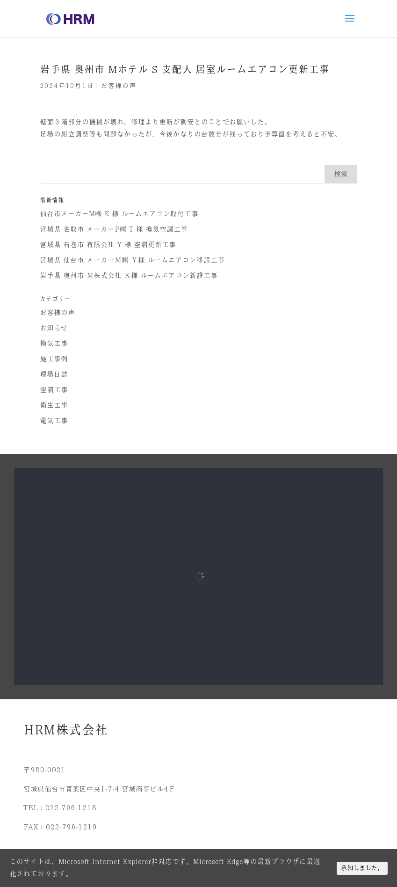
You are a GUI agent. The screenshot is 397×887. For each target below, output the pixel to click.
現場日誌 (54, 374)
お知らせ (54, 328)
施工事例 (54, 359)
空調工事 (54, 390)
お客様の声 (118, 85)
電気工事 (54, 421)
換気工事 (54, 343)
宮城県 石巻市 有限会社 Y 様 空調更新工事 (108, 245)
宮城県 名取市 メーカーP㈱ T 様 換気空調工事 (114, 229)
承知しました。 (362, 868)
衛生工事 (54, 405)
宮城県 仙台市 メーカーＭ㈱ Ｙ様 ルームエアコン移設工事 (132, 260)
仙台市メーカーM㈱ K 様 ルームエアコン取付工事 (119, 214)
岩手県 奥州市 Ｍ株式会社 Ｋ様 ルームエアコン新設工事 (128, 275)
